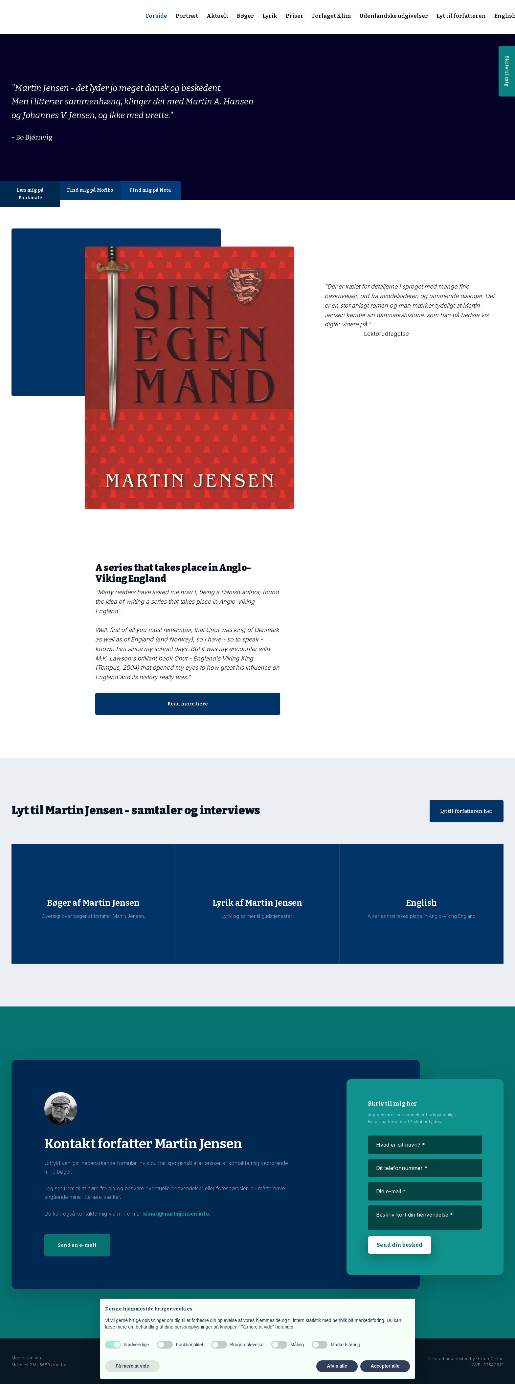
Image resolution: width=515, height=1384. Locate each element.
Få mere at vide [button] (132, 1366)
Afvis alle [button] (337, 1366)
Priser (294, 15)
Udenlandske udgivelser (393, 15)
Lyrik (269, 15)
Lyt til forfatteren (461, 15)
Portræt (187, 15)
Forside (156, 15)
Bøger (245, 15)
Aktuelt (217, 15)
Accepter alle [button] (385, 1366)
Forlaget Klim (331, 15)
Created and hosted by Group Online (465, 1358)
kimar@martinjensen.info (176, 1213)
